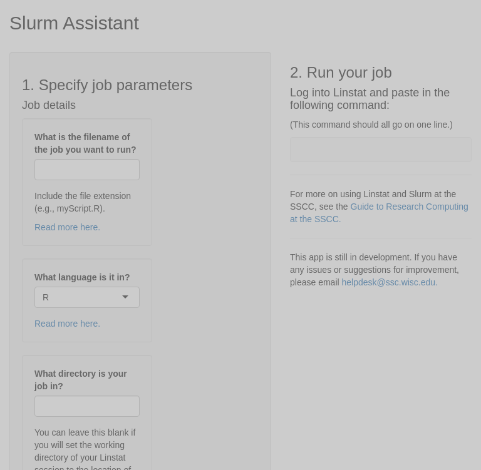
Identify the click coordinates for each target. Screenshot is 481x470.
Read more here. (67, 227)
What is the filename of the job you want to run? (85, 143)
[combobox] (50, 297)
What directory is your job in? (80, 380)
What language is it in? (82, 277)
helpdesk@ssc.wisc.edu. (390, 282)
